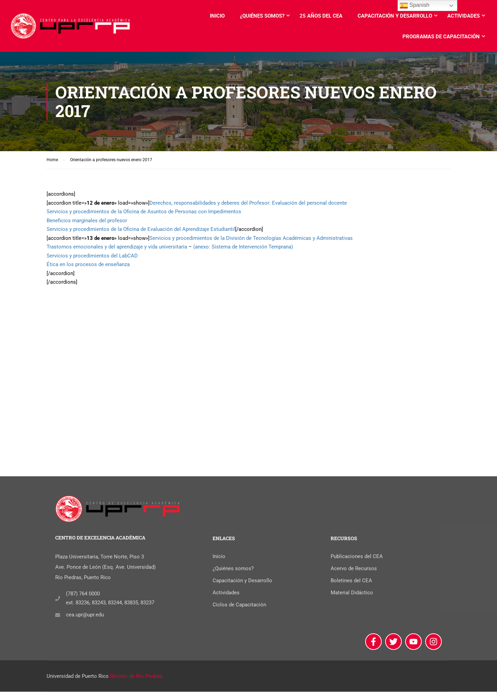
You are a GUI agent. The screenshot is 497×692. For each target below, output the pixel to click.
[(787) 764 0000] (57, 598)
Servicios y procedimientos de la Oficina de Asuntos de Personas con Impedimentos (144, 212)
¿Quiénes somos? (262, 16)
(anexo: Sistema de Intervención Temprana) (243, 247)
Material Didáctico (352, 593)
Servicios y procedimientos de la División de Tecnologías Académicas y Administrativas (251, 238)
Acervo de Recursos (354, 569)
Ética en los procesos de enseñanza (88, 265)
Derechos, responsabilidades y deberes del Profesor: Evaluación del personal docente (248, 203)
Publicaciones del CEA (357, 557)
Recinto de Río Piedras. (137, 676)
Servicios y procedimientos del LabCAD (92, 256)
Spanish (414, 5)
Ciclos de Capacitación (239, 605)
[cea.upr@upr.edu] (57, 615)
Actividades (463, 16)
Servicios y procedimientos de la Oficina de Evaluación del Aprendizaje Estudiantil (141, 229)
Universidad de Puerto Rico (78, 676)
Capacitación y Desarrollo (395, 16)
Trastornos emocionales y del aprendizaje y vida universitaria (117, 247)
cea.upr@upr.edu (85, 615)
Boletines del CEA (351, 581)
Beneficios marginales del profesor (87, 220)
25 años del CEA (321, 16)
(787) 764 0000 (83, 594)
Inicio (217, 16)
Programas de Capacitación (441, 36)
